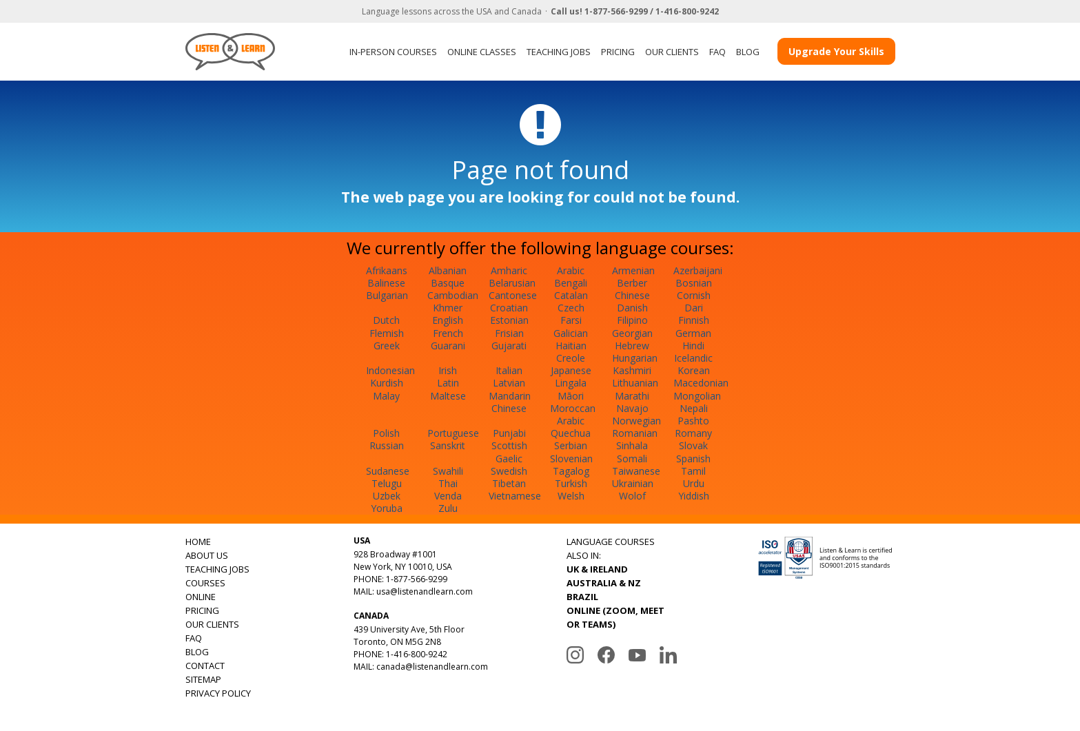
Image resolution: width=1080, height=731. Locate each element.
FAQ (717, 51)
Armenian (633, 270)
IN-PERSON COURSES (393, 51)
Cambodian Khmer (452, 301)
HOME (198, 541)
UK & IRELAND (597, 569)
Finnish (693, 320)
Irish (447, 370)
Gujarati (509, 345)
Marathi (632, 395)
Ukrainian (632, 483)
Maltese (448, 395)
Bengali (570, 282)
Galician (570, 333)
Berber (632, 282)
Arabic (570, 270)
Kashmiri (632, 370)
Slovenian (571, 458)
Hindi (693, 345)
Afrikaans (386, 270)
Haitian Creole (571, 351)
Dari (693, 307)
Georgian (632, 333)
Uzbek (386, 495)
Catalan (571, 295)
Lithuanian (635, 382)
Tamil (693, 470)
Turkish (571, 483)
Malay (386, 395)
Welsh (571, 495)
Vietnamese (515, 495)
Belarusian (512, 282)
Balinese (386, 282)
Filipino (632, 320)
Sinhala (632, 445)
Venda (448, 495)
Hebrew (632, 345)
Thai (448, 483)
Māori (571, 395)
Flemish (386, 333)
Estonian (509, 320)
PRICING (618, 51)
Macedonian (701, 382)
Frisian (509, 333)
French (448, 333)
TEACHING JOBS (559, 51)
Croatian (509, 307)
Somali (632, 458)
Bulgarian (387, 295)
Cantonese (513, 295)
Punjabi (509, 433)
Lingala (571, 382)
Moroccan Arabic (572, 414)
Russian (386, 445)
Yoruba (387, 508)
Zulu (448, 508)
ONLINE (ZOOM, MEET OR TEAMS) (615, 617)
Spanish (693, 458)
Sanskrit (447, 445)
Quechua (571, 433)
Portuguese (453, 433)
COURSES (205, 583)
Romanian (635, 433)
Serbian (570, 445)
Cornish (694, 295)
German (693, 333)
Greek (387, 345)
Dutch (386, 320)
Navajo (632, 408)
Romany (693, 433)
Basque (448, 282)
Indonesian (390, 370)
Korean (693, 370)
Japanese (571, 370)
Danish (632, 307)
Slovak (693, 445)
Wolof (632, 495)
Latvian (509, 382)
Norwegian (636, 420)
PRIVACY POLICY (218, 693)
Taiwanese (636, 470)
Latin (448, 382)
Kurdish (386, 382)
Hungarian (635, 357)
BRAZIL (582, 596)
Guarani (448, 345)
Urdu (693, 483)
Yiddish (693, 495)
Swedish (509, 470)
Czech (571, 307)
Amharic (509, 270)
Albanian (448, 270)
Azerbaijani (697, 270)
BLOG (748, 51)
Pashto (693, 420)
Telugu (386, 483)
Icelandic (693, 357)
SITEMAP (203, 679)
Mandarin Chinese (510, 402)
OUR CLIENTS (672, 51)
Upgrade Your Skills (836, 51)
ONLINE (200, 596)
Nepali (694, 408)
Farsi (571, 320)
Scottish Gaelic (509, 451)
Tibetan (509, 483)
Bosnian (693, 282)
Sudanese (387, 470)
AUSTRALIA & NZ (604, 583)
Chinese (632, 295)
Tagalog (571, 470)
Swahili (448, 470)
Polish (386, 433)
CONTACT (205, 665)
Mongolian (697, 395)
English (447, 320)
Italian (509, 370)
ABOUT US (206, 555)
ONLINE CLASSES (481, 51)
